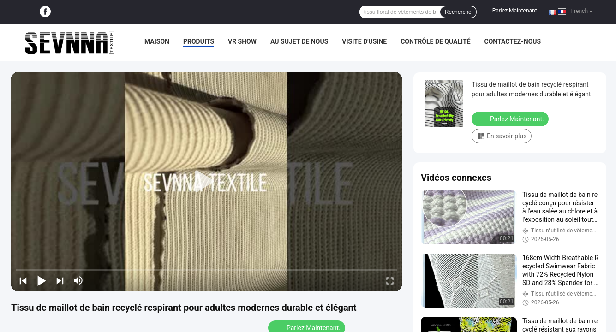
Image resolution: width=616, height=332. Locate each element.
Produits (198, 41)
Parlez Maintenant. (515, 10)
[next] (60, 280)
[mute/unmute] (78, 280)
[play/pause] (41, 280)
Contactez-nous (512, 41)
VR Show (242, 41)
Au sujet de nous (299, 41)
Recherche (458, 12)
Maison (156, 41)
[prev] (23, 280)
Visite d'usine (364, 41)
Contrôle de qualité (435, 41)
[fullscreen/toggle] (390, 280)
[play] (206, 181)
